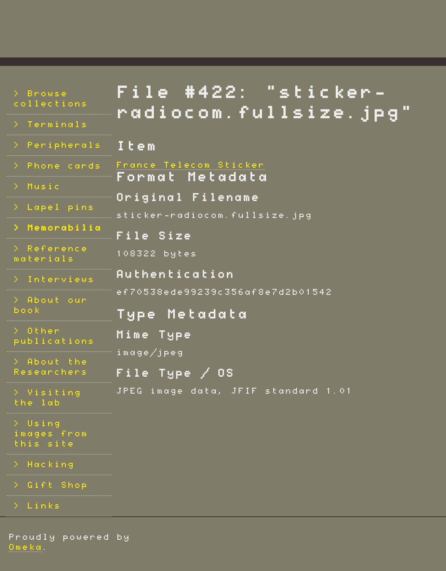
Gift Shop (57, 485)
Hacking (50, 464)
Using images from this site (51, 433)
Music (44, 186)
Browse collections (51, 99)
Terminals (57, 124)
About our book (51, 305)
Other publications (54, 336)
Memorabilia (64, 228)
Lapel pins (61, 207)
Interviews (61, 279)
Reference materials (51, 254)
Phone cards (64, 166)
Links (44, 506)
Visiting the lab (47, 398)
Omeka (25, 547)
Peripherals (64, 145)
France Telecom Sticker (190, 165)
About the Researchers (51, 367)
